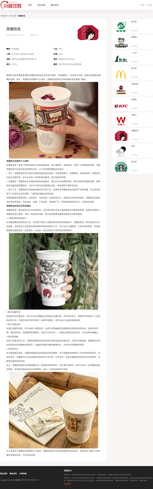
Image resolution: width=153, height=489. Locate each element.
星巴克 (134, 162)
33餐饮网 (3, 16)
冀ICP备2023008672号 (30, 480)
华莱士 (134, 115)
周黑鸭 (134, 37)
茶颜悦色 (134, 131)
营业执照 (67, 484)
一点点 (134, 53)
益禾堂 (134, 22)
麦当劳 (134, 68)
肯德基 (134, 99)
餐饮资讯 (55, 5)
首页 (30, 5)
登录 (143, 5)
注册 (150, 5)
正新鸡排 (134, 84)
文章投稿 (23, 474)
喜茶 (133, 146)
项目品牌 (41, 5)
